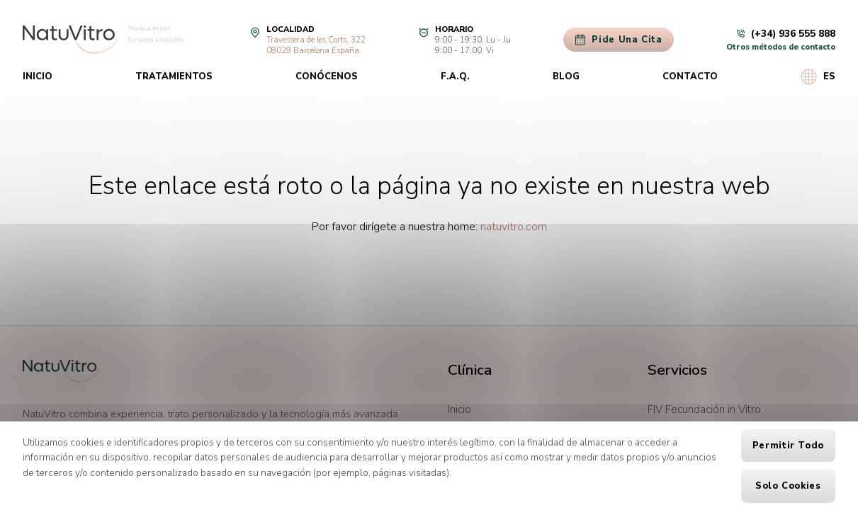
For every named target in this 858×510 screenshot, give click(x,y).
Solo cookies (788, 486)
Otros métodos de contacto (780, 47)
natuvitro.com (513, 226)
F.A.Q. (455, 76)
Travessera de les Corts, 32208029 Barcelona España (316, 45)
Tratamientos (174, 76)
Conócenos (326, 76)
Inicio (37, 76)
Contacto (690, 76)
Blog (566, 76)
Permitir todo (788, 445)
